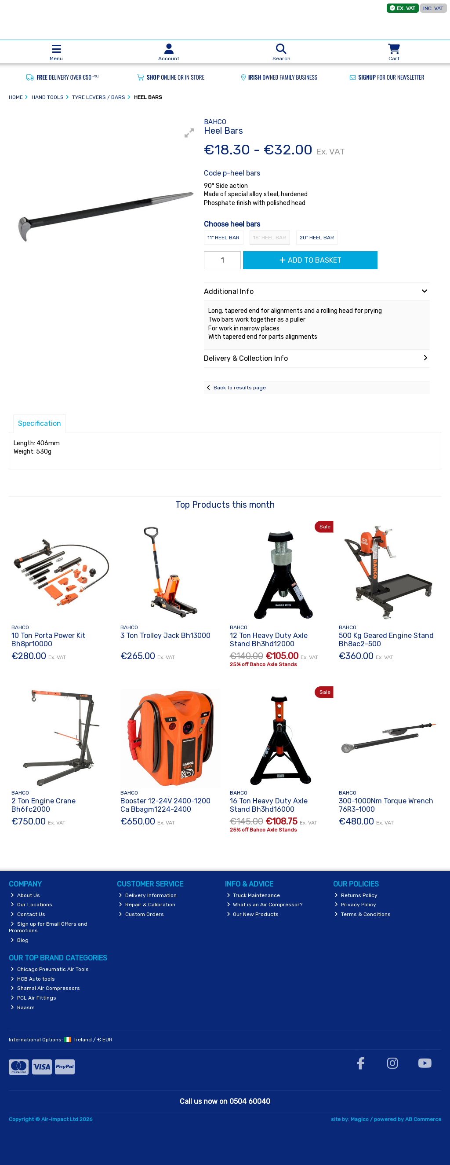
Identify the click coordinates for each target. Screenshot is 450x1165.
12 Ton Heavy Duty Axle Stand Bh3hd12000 (269, 639)
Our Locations (31, 904)
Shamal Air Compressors (45, 988)
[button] (189, 133)
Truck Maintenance (253, 895)
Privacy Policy (355, 904)
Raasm (23, 1007)
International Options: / (60, 1040)
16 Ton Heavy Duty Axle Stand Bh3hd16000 (269, 805)
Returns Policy (355, 895)
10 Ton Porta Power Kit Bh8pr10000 (48, 639)
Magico (360, 1119)
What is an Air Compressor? (265, 904)
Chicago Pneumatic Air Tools (50, 969)
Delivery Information (148, 895)
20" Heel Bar (317, 237)
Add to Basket (310, 260)
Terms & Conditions (362, 914)
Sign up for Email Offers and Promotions (48, 927)
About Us (25, 895)
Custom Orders (141, 914)
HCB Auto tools (33, 979)
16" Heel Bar (269, 237)
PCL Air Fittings (33, 998)
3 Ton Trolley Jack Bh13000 (165, 635)
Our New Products (253, 914)
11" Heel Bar (223, 237)
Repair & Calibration (147, 904)
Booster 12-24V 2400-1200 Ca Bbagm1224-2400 (165, 805)
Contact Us (28, 914)
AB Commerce (423, 1119)
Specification (39, 423)
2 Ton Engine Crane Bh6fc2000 (43, 805)
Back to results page (240, 388)
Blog (20, 940)
